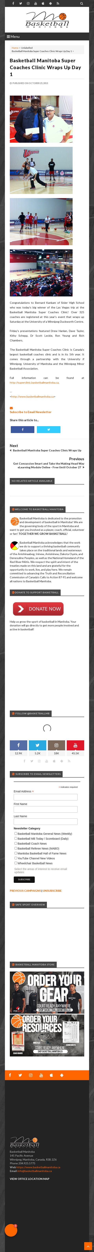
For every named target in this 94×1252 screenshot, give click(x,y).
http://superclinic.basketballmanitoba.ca (34, 382)
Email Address (24, 791)
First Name (20, 804)
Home (15, 47)
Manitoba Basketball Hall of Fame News (42, 853)
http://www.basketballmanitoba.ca (32, 396)
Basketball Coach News (32, 843)
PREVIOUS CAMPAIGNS (25, 890)
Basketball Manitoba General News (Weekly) (45, 833)
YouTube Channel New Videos (36, 858)
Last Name (20, 816)
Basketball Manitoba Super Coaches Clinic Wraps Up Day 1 (45, 67)
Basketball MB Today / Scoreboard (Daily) (43, 838)
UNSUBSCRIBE (52, 890)
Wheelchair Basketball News (35, 863)
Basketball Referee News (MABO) (38, 848)
